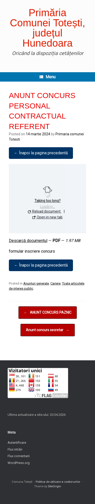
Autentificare (17, 442)
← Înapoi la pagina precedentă (41, 153)
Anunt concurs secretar (47, 330)
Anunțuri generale (36, 283)
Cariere (55, 283)
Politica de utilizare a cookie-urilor (58, 481)
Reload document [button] (44, 211)
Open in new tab (47, 217)
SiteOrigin (54, 486)
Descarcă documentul (28, 240)
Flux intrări (15, 449)
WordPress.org (19, 463)
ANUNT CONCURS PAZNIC (47, 312)
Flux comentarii (19, 456)
